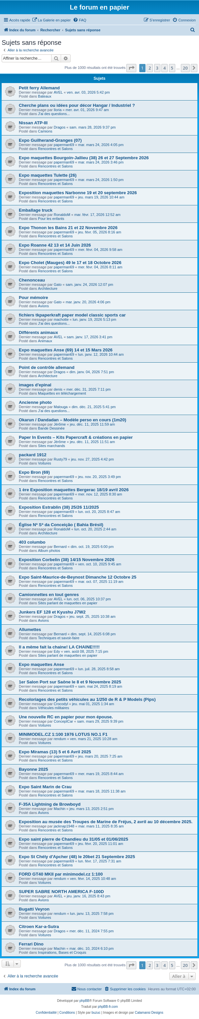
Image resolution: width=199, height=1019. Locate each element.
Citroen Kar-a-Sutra (39, 926)
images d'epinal (35, 384)
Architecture (47, 288)
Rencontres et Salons (55, 149)
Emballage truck (35, 210)
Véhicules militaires (53, 708)
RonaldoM (62, 215)
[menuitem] (51, 20)
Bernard (60, 547)
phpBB (84, 1001)
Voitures (44, 463)
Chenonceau (32, 280)
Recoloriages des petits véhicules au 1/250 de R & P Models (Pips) (87, 699)
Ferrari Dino (31, 944)
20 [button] (185, 68)
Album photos (49, 551)
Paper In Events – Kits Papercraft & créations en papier (76, 437)
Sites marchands (51, 446)
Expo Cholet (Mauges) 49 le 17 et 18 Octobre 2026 (70, 262)
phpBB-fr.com (108, 1006)
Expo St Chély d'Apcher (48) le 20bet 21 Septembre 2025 (77, 856)
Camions (45, 131)
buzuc (96, 1012)
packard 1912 (33, 454)
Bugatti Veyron (34, 909)
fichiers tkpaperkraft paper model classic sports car (72, 315)
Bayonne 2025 (33, 769)
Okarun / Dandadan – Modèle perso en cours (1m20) (72, 419)
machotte (61, 319)
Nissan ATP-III (33, 122)
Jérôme (60, 424)
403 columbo (32, 542)
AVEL (58, 92)
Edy (57, 651)
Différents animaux (38, 332)
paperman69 (64, 145)
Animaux (45, 341)
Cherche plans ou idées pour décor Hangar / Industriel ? (77, 105)
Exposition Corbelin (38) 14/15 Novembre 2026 (67, 559)
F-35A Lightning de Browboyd (50, 804)
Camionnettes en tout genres (49, 594)
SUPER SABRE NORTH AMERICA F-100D (61, 891)
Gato (58, 284)
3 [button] (157, 68)
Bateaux (44, 96)
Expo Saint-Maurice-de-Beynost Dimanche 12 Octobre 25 (77, 577)
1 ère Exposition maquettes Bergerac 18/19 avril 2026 (74, 489)
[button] (131, 68)
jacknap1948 (64, 826)
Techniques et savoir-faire (58, 638)
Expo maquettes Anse (41, 664)
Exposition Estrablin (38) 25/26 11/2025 (59, 507)
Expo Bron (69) (34, 472)
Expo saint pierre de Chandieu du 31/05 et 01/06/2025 (73, 839)
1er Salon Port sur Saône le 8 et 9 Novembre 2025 (70, 681)
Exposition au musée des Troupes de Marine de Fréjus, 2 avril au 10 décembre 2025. (105, 821)
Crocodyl (61, 704)
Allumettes (30, 629)
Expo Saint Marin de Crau (45, 786)
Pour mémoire (33, 297)
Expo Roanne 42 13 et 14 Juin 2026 (55, 245)
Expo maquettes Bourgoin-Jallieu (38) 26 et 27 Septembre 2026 (84, 157)
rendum (60, 739)
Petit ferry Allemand (39, 87)
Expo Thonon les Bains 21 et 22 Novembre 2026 (68, 227)
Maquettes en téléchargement (62, 393)
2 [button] (150, 68)
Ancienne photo (35, 402)
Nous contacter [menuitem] (86, 988)
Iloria (58, 110)
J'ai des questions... (54, 114)
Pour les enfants (51, 219)
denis (58, 389)
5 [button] (172, 68)
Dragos (59, 127)
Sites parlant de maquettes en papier (67, 603)
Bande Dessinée (51, 428)
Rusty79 (60, 459)
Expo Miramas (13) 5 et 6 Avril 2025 (55, 751)
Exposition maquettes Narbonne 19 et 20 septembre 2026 (78, 192)
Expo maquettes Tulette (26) (48, 175)
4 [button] (164, 68)
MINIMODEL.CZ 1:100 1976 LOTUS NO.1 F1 (63, 734)
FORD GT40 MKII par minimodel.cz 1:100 (61, 874)
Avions (43, 306)
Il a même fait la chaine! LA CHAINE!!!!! (59, 646)
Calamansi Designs (149, 1012)
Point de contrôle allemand (47, 367)
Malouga (61, 407)
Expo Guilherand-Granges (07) (50, 140)
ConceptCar (63, 721)
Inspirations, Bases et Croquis (62, 952)
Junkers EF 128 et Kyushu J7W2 (52, 612)
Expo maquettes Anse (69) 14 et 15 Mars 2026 (66, 349)
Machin (59, 809)
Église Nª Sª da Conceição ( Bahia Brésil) (61, 524)
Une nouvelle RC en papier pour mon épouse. (66, 716)
